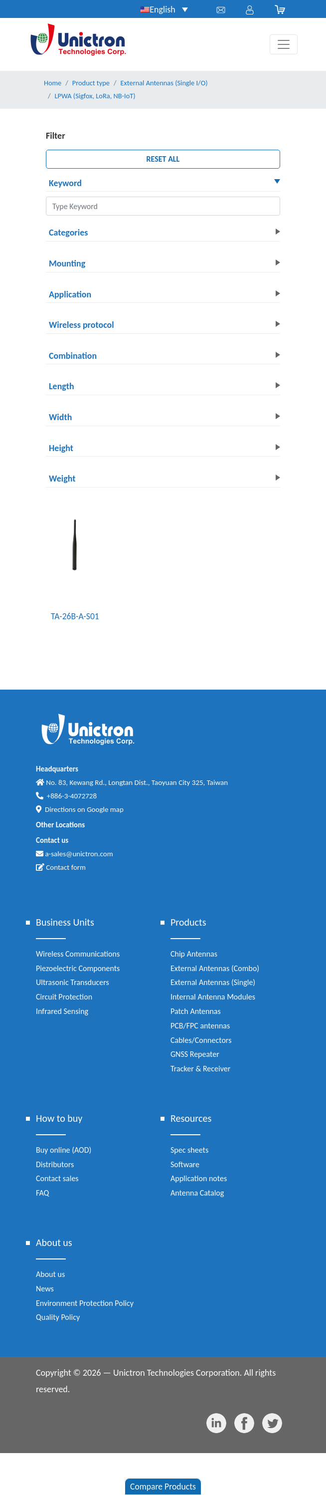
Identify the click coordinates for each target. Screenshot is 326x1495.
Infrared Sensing (62, 1011)
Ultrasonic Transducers (72, 982)
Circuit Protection (64, 996)
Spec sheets (189, 1150)
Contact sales (57, 1178)
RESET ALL (163, 159)
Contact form (61, 867)
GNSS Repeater (194, 1054)
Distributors (55, 1164)
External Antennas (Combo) (214, 968)
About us (50, 1274)
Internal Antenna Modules (212, 996)
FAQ (42, 1193)
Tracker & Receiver (200, 1068)
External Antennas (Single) (212, 982)
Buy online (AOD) (63, 1150)
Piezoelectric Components (78, 968)
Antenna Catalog (197, 1193)
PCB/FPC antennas (200, 1025)
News (45, 1288)
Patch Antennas (195, 1011)
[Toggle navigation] (284, 44)
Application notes (198, 1178)
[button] (163, 184)
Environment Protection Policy (85, 1303)
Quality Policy (58, 1317)
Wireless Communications (78, 954)
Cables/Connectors (200, 1040)
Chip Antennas (193, 954)
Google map (105, 809)
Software (184, 1164)
